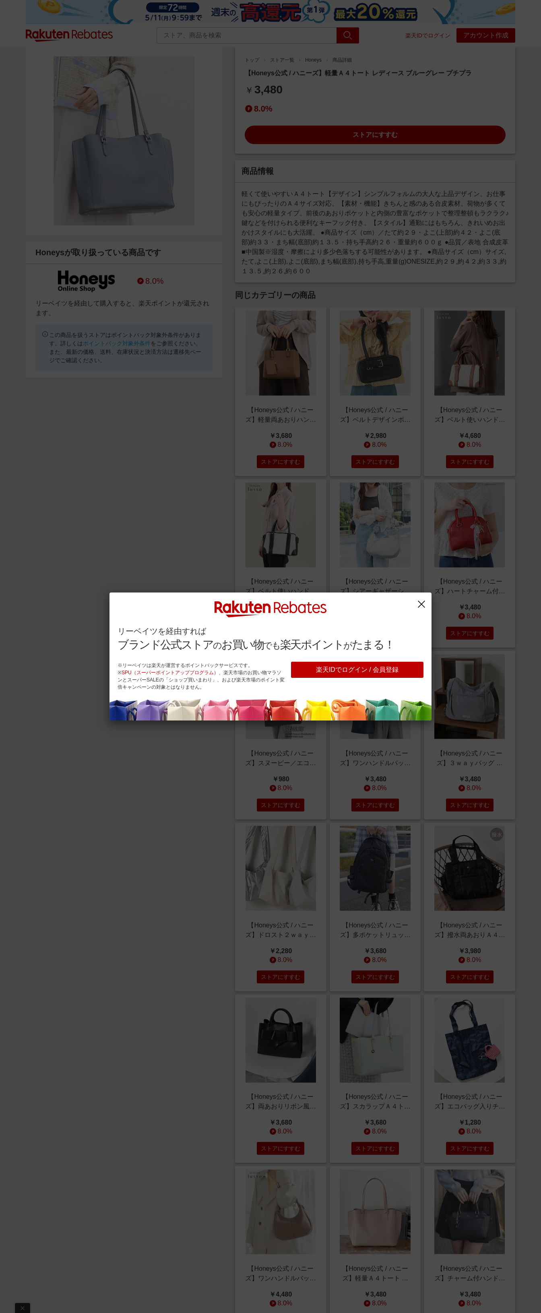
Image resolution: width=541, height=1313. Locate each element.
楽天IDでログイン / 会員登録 (357, 669)
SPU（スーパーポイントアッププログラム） (170, 672)
